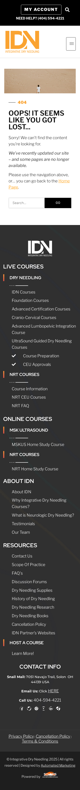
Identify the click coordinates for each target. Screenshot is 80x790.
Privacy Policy (21, 736)
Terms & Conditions (40, 741)
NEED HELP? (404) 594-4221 (40, 18)
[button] (67, 9)
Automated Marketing (58, 765)
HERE (53, 690)
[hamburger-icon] (71, 44)
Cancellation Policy (53, 736)
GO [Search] (58, 203)
